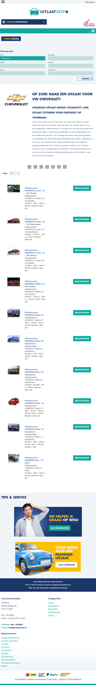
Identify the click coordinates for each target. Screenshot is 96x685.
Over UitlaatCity (20, 679)
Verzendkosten (7, 656)
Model (2, 62)
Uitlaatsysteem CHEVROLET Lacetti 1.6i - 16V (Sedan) (35, 190)
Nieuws (4, 666)
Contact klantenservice (10, 637)
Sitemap (62, 679)
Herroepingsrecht (8, 659)
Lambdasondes (54, 612)
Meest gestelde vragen (10, 662)
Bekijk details (82, 188)
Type (2, 70)
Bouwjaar (51, 55)
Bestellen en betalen (9, 641)
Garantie (4, 653)
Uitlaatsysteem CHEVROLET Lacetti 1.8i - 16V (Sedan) (35, 252)
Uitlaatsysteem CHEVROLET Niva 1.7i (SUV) (34, 460)
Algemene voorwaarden (37, 679)
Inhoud (50, 62)
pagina (11, 39)
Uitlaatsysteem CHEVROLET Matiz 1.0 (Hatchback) (34, 429)
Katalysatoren (53, 606)
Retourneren (6, 650)
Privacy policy (52, 679)
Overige (51, 615)
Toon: (5, 173)
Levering (4, 644)
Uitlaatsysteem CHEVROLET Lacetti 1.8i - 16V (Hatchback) (35, 221)
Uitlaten (51, 602)
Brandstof (51, 70)
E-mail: (14, 627)
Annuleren (5, 647)
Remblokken (53, 609)
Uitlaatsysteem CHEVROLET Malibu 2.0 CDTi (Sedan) (35, 284)
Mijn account (90, 2)
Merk (2, 55)
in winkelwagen (17, 22)
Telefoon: (11, 624)
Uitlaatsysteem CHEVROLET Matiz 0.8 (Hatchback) (34, 341)
